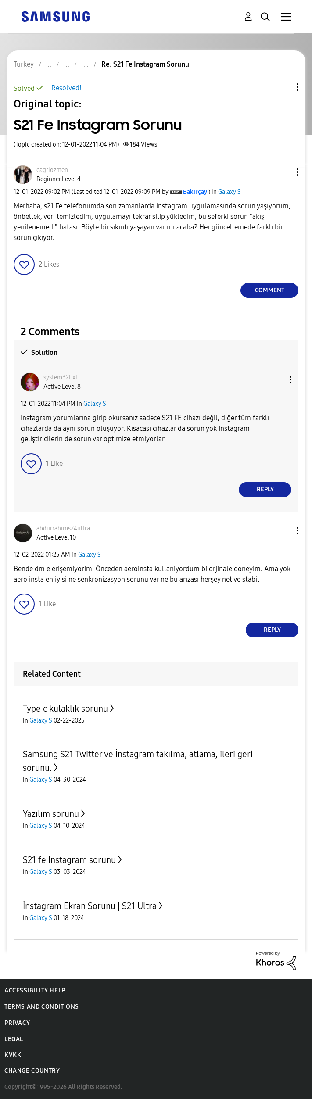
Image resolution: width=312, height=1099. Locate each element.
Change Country (32, 1070)
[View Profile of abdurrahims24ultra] (63, 528)
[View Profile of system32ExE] (61, 377)
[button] (283, 172)
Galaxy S (229, 192)
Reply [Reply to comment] (265, 489)
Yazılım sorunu (51, 814)
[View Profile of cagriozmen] (52, 170)
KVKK (12, 1055)
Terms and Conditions (41, 1006)
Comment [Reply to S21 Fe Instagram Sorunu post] (269, 290)
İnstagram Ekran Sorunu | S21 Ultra (90, 906)
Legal (13, 1039)
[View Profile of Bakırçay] (195, 192)
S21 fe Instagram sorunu (69, 860)
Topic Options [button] (282, 87)
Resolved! (66, 88)
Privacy (17, 1023)
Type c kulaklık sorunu (65, 708)
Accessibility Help (34, 990)
